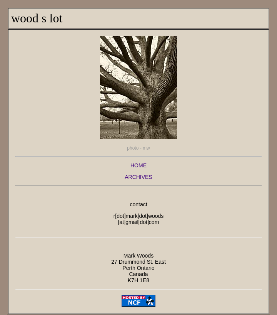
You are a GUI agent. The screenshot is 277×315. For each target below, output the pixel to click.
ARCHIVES (138, 177)
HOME (138, 165)
